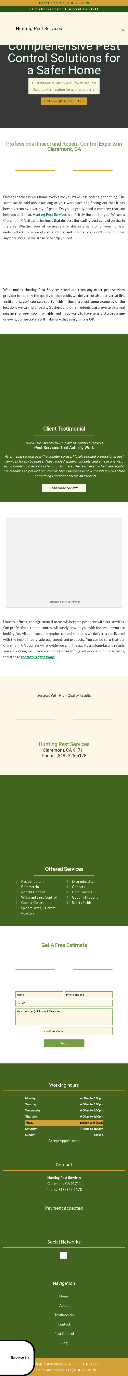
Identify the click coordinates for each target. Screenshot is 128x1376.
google (63, 1255)
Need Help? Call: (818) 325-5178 (64, 3)
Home (64, 1296)
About (64, 1305)
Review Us (15, 1358)
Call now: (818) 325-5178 (64, 101)
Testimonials (64, 1315)
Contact (64, 1324)
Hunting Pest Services (50, 214)
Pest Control (64, 1333)
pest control (100, 220)
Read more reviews (64, 488)
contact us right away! (38, 657)
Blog (64, 1343)
